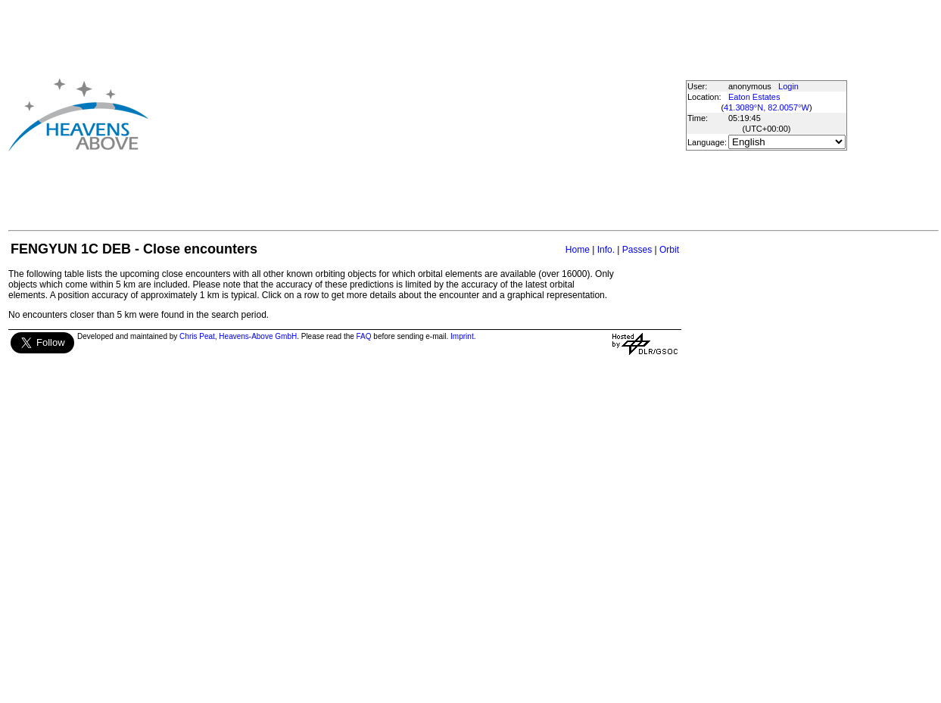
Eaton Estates (754, 96)
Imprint (462, 336)
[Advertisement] (391, 114)
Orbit (669, 249)
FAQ (364, 336)
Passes (637, 249)
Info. (606, 249)
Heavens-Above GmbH (258, 336)
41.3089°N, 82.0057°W (766, 107)
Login (788, 86)
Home (578, 249)
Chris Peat (197, 336)
